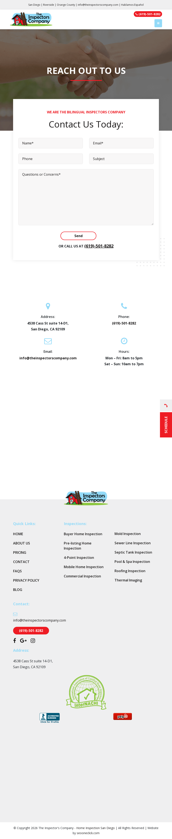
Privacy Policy (26, 580)
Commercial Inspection (82, 576)
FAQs (17, 571)
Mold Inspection (128, 533)
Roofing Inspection (130, 571)
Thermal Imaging (128, 580)
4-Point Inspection (79, 557)
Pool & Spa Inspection (132, 561)
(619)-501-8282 (98, 246)
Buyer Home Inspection (83, 534)
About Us (21, 543)
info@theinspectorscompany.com (98, 5)
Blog (17, 589)
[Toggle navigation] (158, 23)
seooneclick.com (88, 833)
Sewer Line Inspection (133, 543)
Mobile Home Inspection (84, 567)
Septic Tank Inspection (133, 552)
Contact (21, 561)
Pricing (19, 552)
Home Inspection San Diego (95, 828)
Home (18, 534)
